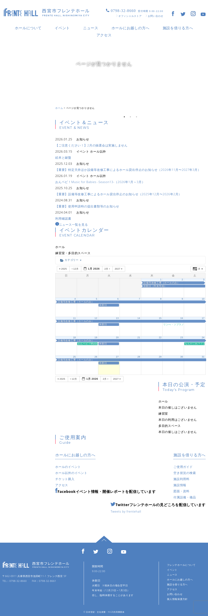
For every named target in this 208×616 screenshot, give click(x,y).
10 (203, 299)
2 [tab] (130, 117)
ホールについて (28, 27)
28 (139, 357)
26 (96, 357)
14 (139, 318)
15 (160, 318)
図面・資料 (181, 491)
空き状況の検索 (184, 473)
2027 (119, 269)
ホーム (59, 108)
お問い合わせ (154, 16)
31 (203, 357)
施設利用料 (181, 479)
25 (74, 357)
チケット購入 (65, 479)
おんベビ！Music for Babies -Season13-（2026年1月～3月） (100, 182)
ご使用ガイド (183, 467)
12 (96, 318)
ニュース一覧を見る (71, 224)
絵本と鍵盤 (63, 157)
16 (181, 318)
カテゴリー (70, 260)
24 (203, 337)
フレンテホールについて (181, 565)
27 (117, 357)
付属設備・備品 (184, 497)
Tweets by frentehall (125, 511)
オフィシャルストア (129, 16)
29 (160, 357)
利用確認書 (63, 218)
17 (203, 318)
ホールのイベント (68, 467)
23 (181, 337)
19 (96, 337)
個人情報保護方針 (177, 599)
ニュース (90, 27)
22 (160, 337)
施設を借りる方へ (178, 27)
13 (117, 318)
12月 (75, 269)
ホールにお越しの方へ (131, 27)
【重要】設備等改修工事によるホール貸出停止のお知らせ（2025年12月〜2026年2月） (118, 194)
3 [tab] (136, 117)
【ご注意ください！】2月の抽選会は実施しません (91, 145)
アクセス (104, 35)
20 (117, 337)
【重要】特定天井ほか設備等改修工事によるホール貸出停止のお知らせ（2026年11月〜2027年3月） (128, 170)
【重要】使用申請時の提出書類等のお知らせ (87, 206)
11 (74, 318)
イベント (62, 27)
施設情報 (179, 485)
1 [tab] (124, 117)
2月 (107, 269)
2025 (63, 269)
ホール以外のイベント (71, 473)
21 (139, 337)
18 (74, 337)
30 (181, 357)
